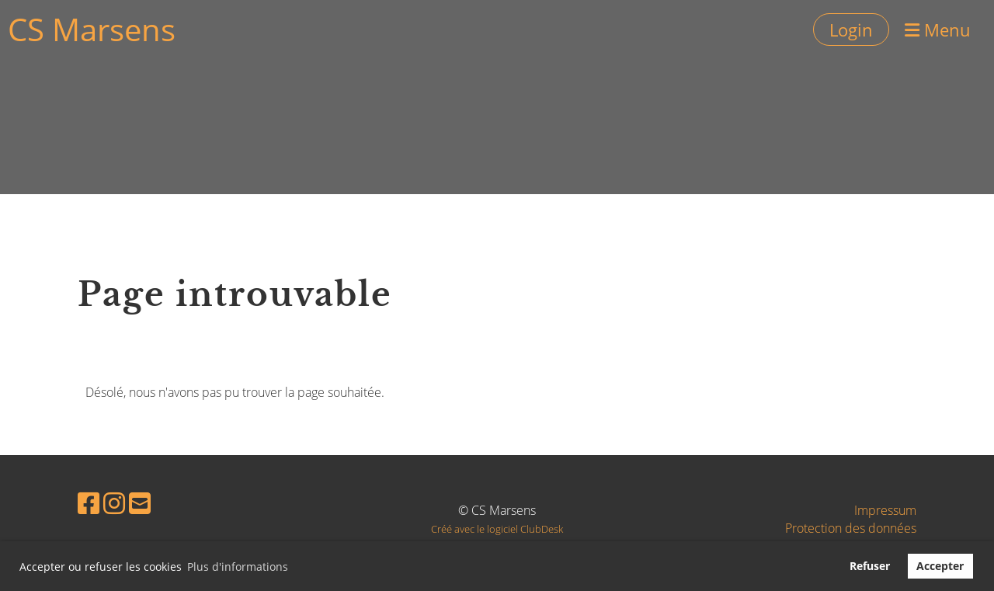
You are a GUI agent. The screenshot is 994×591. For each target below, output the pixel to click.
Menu (938, 29)
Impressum (885, 510)
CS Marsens (92, 29)
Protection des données (850, 528)
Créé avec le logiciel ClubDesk (497, 529)
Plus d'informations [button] (237, 566)
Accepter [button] (940, 565)
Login (851, 29)
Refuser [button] (870, 565)
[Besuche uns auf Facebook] (88, 503)
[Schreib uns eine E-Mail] (140, 503)
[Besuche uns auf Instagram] (114, 503)
